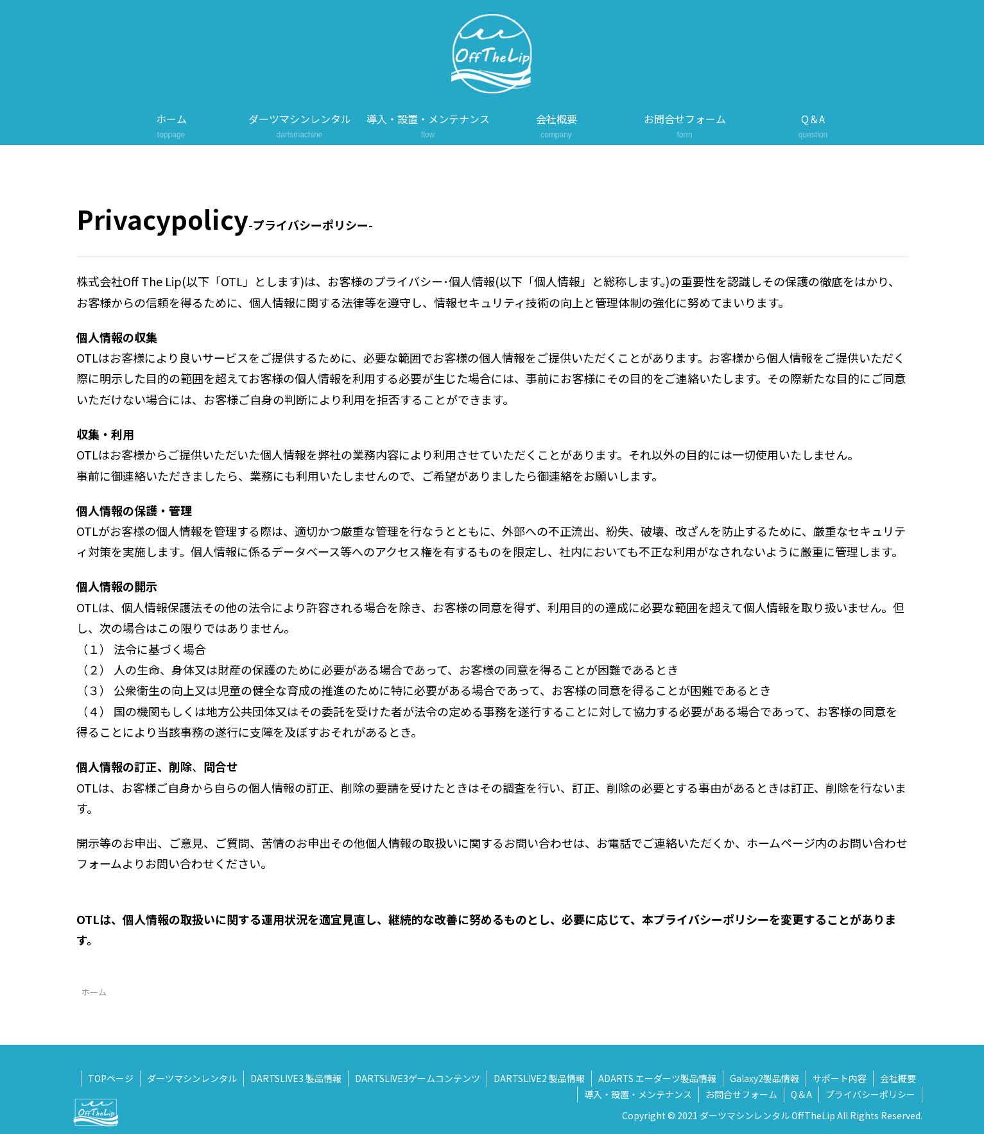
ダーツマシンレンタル (192, 1078)
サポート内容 (840, 1078)
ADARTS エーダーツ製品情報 (657, 1078)
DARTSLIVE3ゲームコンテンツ (417, 1078)
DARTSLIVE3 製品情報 (295, 1078)
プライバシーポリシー (870, 1094)
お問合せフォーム (741, 1094)
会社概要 (898, 1078)
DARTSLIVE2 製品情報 (539, 1078)
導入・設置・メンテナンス (638, 1094)
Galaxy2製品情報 (764, 1078)
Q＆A (801, 1094)
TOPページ (111, 1078)
